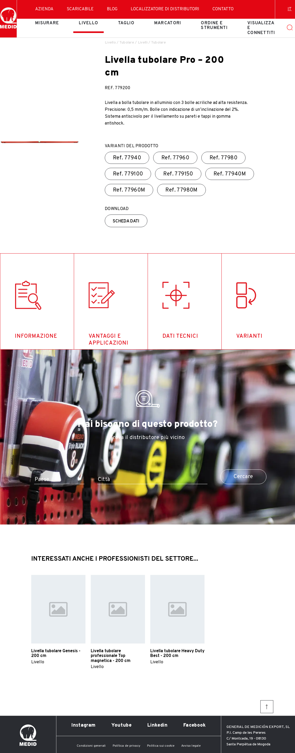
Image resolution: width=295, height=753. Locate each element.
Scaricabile (80, 9)
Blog (112, 9)
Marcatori (167, 23)
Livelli (143, 42)
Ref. (127, 158)
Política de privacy (126, 746)
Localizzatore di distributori (165, 9)
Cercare (243, 476)
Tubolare (126, 42)
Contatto (223, 9)
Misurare (47, 23)
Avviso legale (191, 746)
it (290, 9)
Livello (88, 23)
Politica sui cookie (160, 746)
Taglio (126, 23)
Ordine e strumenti (214, 26)
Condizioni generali (91, 746)
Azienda (44, 9)
